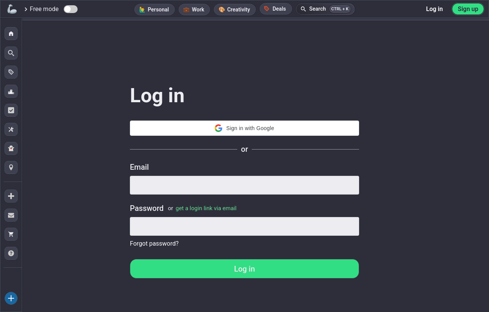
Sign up (468, 9)
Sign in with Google (244, 128)
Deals (275, 8)
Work (198, 9)
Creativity (238, 9)
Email (139, 167)
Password (183, 208)
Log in (434, 9)
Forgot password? (154, 243)
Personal (158, 9)
